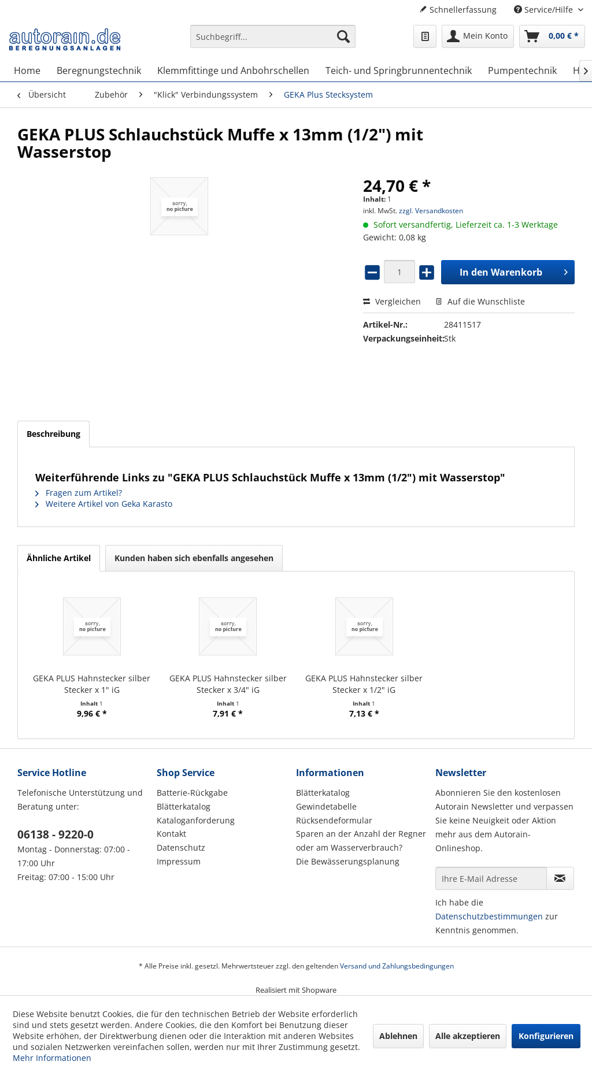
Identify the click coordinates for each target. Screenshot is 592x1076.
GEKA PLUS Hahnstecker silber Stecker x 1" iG (91, 684)
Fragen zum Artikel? (78, 492)
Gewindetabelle (326, 806)
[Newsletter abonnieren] (560, 878)
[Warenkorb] (552, 36)
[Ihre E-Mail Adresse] (491, 878)
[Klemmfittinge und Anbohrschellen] (233, 70)
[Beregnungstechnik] (99, 70)
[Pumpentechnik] (522, 70)
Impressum (179, 861)
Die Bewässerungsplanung (347, 861)
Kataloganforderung (196, 820)
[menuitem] (273, 42)
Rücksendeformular (334, 820)
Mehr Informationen (52, 1057)
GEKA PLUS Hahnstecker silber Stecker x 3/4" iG (228, 684)
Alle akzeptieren (467, 1035)
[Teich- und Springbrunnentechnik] (398, 70)
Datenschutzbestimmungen (489, 916)
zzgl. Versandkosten (431, 211)
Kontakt (171, 833)
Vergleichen (392, 301)
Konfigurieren (546, 1035)
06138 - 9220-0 (55, 834)
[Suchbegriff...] (273, 36)
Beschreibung (53, 433)
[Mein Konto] (478, 36)
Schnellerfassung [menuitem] (458, 9)
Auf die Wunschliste (480, 301)
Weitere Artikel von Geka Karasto (103, 503)
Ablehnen (398, 1035)
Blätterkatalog (183, 806)
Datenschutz (181, 847)
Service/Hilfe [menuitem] (544, 9)
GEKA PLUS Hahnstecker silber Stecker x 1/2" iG (364, 684)
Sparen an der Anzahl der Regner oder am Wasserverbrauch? (361, 840)
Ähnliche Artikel (59, 557)
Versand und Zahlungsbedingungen (397, 966)
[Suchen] (343, 36)
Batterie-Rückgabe (192, 792)
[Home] (27, 70)
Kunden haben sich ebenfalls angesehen (193, 557)
